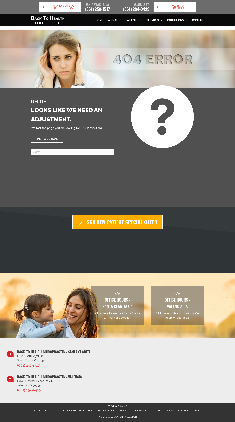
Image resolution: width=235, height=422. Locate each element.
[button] (60, 7)
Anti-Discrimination (74, 410)
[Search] (72, 152)
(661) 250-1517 (97, 9)
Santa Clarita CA (97, 4)
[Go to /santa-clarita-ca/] (117, 305)
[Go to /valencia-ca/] (177, 305)
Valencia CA (141, 4)
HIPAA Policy (125, 410)
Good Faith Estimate (189, 410)
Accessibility (51, 410)
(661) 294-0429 (136, 9)
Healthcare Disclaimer (101, 410)
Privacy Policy (143, 410)
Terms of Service (165, 410)
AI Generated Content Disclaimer (118, 417)
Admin (37, 410)
